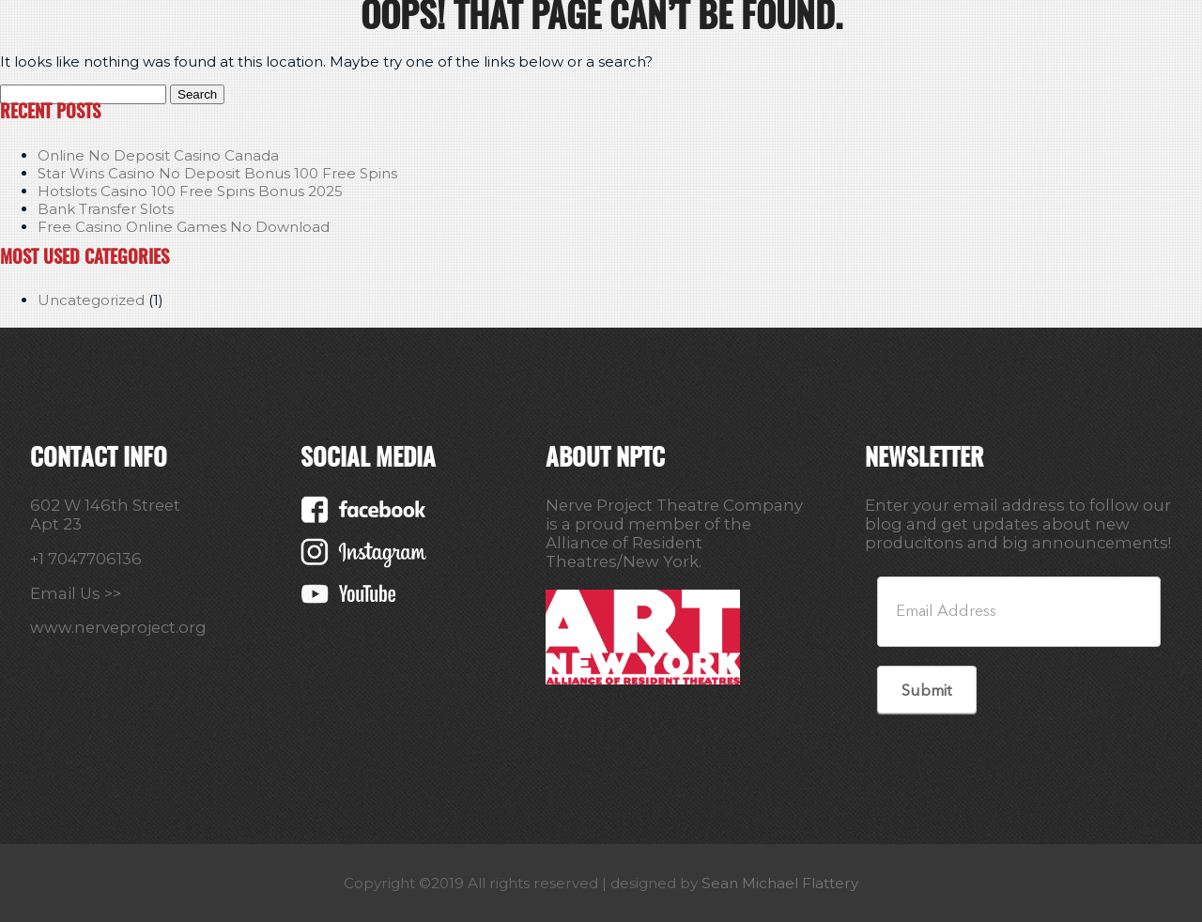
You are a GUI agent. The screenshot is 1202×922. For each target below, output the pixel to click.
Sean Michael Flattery (779, 883)
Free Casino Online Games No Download (184, 227)
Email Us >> (75, 593)
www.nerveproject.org (118, 627)
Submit (926, 691)
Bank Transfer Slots (106, 209)
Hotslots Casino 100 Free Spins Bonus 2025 (190, 191)
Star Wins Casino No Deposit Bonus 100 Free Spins (217, 173)
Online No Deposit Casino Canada (158, 155)
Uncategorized (91, 300)
